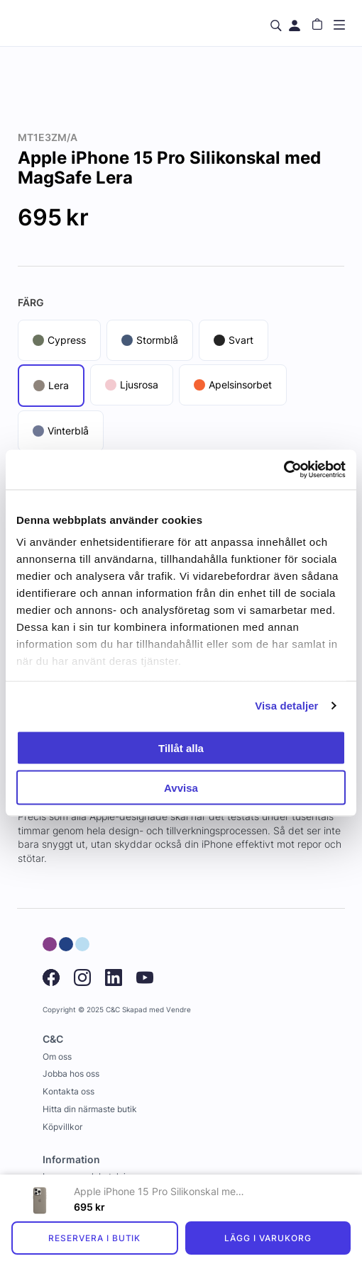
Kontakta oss (68, 1091)
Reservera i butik (94, 1238)
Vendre (178, 1010)
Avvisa (181, 788)
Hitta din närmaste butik (90, 1109)
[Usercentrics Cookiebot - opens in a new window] (283, 470)
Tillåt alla (181, 747)
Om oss (57, 1056)
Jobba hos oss (71, 1073)
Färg (31, 302)
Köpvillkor (62, 1126)
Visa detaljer (286, 706)
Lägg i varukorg (267, 1238)
